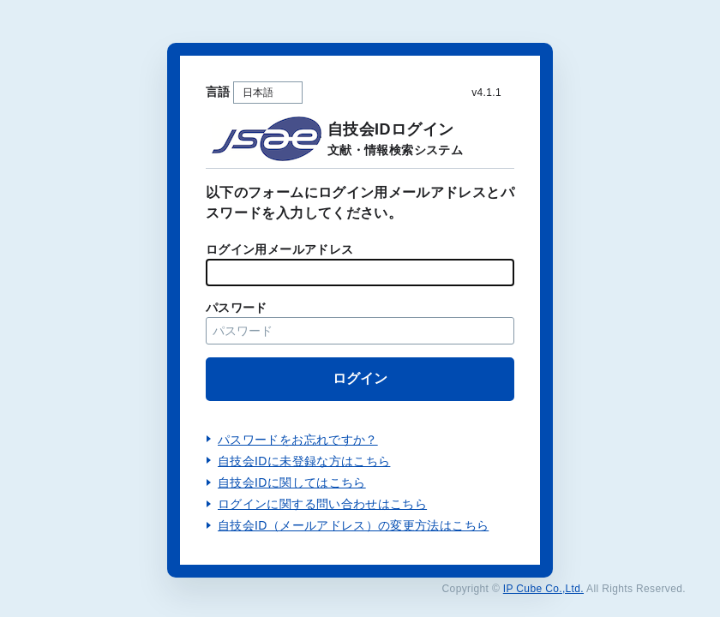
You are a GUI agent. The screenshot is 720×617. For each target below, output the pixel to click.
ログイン (360, 378)
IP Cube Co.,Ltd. (543, 589)
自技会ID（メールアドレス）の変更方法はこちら (353, 525)
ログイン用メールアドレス (279, 249)
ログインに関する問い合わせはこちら (322, 504)
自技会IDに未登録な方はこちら (304, 461)
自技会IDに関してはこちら (292, 482)
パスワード (236, 307)
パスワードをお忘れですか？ (298, 439)
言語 (218, 92)
